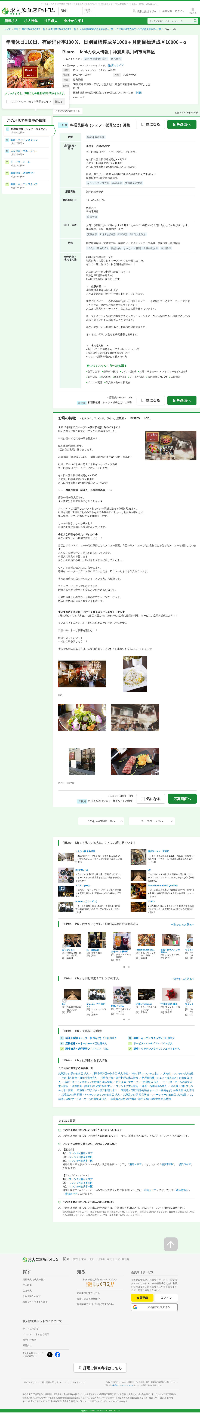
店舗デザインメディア (45, 1401)
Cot (149, 870)
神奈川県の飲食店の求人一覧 (62, 29)
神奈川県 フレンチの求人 (145, 1073)
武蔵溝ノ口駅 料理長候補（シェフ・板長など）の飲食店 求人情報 (157, 1090)
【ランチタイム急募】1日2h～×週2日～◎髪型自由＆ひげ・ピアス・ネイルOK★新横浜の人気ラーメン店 (171, 859)
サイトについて (31, 1328)
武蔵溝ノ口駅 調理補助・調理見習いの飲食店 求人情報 (140, 1098)
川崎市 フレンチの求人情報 (178, 1073)
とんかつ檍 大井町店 (85, 851)
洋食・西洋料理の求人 (154, 1086)
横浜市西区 (167, 1164)
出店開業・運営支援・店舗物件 (65, 1394)
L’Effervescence (144, 1004)
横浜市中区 (185, 1164)
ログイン (166, 1297)
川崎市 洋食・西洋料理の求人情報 (119, 1077)
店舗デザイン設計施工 (107, 1394)
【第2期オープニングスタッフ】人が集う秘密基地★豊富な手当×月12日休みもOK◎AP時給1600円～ (98, 893)
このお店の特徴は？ (66, 110)
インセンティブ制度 (98, 183)
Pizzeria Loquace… (145, 950)
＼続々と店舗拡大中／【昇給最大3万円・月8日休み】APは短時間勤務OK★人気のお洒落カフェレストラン (171, 893)
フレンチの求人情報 (127, 1086)
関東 (16, 29)
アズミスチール (82, 885)
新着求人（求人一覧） (34, 1279)
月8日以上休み (138, 234)
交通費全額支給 (133, 183)
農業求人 (72, 1401)
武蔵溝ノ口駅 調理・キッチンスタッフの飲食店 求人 (90, 1094)
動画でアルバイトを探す (35, 1301)
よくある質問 (42, 1334)
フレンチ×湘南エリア (81, 1153)
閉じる (59, 101)
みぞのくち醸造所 (119, 951)
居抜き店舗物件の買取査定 (75, 1398)
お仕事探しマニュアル (88, 1293)
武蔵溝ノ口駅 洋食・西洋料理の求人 (97, 1090)
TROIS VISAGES (169, 1004)
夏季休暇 (92, 234)
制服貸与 (166, 248)
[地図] (139, 92)
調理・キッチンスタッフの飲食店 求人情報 (88, 1082)
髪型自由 (116, 248)
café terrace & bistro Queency (163, 885)
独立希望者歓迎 (95, 137)
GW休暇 (122, 234)
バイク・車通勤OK (97, 248)
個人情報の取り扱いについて (55, 1382)
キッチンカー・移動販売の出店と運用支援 (124, 1398)
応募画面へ (182, 124)
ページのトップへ (157, 821)
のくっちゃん (68, 950)
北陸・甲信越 (122, 1259)
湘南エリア (135, 1164)
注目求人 (51, 21)
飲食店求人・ (142, 1394)
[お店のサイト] (116, 65)
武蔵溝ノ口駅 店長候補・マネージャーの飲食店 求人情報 (154, 1094)
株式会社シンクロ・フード (123, 1385)
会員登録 (142, 1297)
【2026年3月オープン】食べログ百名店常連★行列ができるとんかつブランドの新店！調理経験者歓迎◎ (98, 859)
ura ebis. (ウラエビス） (86, 901)
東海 (83, 1259)
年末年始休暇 (107, 234)
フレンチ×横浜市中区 (81, 1160)
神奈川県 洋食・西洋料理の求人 (79, 1077)
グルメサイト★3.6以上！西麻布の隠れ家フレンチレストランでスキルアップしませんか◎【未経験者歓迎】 (171, 877)
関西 (75, 1259)
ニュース (27, 1334)
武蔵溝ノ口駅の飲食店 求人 (73, 1073)
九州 (92, 1259)
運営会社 (27, 1345)
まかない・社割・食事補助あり (141, 248)
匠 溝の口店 (93, 950)
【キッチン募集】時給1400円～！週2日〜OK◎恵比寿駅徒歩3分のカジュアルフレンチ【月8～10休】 (97, 909)
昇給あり (117, 183)
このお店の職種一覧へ (105, 821)
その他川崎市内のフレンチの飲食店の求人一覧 (139, 29)
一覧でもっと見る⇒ (183, 924)
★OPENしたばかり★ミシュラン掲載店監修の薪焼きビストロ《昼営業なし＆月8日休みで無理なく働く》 (171, 909)
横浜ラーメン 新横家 (158, 851)
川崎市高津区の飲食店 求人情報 (110, 1073)
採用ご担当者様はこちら (102, 1367)
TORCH (151, 901)
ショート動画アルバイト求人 (104, 1401)
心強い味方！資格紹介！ (89, 1298)
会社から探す (74, 21)
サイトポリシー (31, 1382)
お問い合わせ (29, 1339)
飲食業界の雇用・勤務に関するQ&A (95, 1304)
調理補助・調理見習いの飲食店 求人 (92, 1086)
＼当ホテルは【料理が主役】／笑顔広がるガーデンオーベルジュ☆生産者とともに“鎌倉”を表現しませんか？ (98, 877)
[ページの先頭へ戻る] (171, 1244)
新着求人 (11, 21)
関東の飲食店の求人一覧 (33, 29)
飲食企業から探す (32, 1296)
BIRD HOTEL (81, 870)
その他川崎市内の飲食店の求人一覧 (96, 29)
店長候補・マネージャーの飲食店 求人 (137, 1082)
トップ (7, 29)
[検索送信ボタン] (195, 20)
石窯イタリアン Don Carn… (170, 951)
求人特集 (31, 21)
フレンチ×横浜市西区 (81, 1157)
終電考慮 (92, 216)
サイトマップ (78, 1382)
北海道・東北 (105, 1259)
